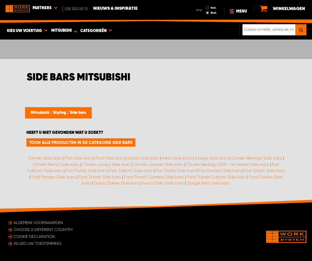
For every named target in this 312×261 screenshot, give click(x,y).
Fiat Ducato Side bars (220, 170)
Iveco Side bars (177, 158)
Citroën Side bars (45, 158)
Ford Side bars (110, 158)
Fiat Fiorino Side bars (86, 170)
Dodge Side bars (211, 158)
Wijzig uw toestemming (37, 243)
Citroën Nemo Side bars (56, 164)
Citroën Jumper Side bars (158, 164)
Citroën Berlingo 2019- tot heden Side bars (227, 164)
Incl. (213, 7)
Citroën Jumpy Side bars (106, 164)
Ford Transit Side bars (99, 176)
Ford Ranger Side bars (53, 176)
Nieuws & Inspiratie (115, 8)
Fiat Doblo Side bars (175, 170)
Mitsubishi (40, 113)
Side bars (78, 113)
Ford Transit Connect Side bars (154, 176)
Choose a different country (43, 229)
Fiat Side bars (79, 158)
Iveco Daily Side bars (163, 183)
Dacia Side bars (143, 158)
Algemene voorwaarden (38, 222)
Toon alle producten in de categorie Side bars (81, 142)
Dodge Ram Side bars (208, 183)
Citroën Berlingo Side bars (256, 158)
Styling (60, 113)
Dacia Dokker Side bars (117, 183)
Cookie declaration (34, 236)
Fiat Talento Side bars (131, 170)
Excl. (214, 12)
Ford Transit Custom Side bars (216, 176)
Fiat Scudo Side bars (264, 170)
